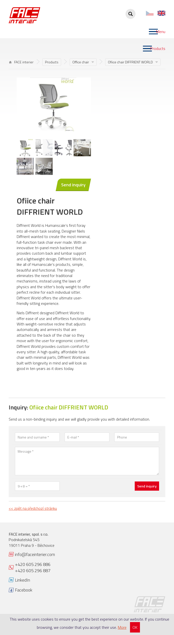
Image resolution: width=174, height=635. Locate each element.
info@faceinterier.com (35, 554)
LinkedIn (22, 580)
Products (157, 48)
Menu (160, 31)
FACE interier (21, 62)
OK (134, 627)
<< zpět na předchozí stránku (33, 508)
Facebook (23, 590)
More (122, 627)
